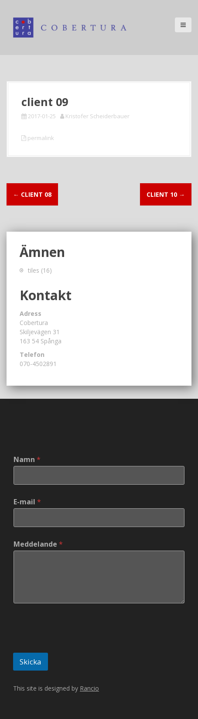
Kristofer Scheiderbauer (97, 116)
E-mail (27, 502)
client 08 (32, 194)
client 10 (166, 194)
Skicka (30, 662)
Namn (27, 459)
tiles (33, 270)
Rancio (89, 688)
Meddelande (38, 544)
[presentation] (79, 647)
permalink (40, 138)
